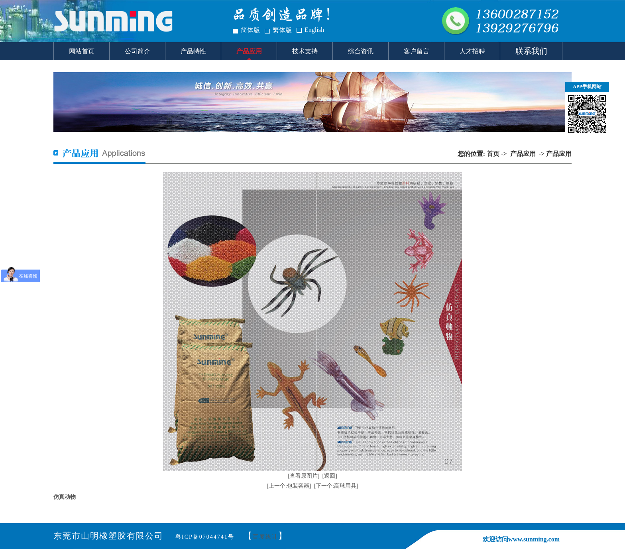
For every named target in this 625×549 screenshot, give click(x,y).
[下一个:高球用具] (336, 486)
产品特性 (193, 51)
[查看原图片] (303, 476)
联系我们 (531, 51)
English (314, 29)
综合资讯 (360, 51)
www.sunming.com (534, 539)
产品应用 (249, 51)
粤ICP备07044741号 (204, 537)
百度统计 (265, 537)
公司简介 (137, 51)
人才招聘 (472, 51)
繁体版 (282, 30)
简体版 (250, 30)
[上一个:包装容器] (289, 486)
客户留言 (416, 51)
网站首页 (81, 51)
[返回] (329, 476)
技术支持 (305, 51)
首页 (493, 153)
